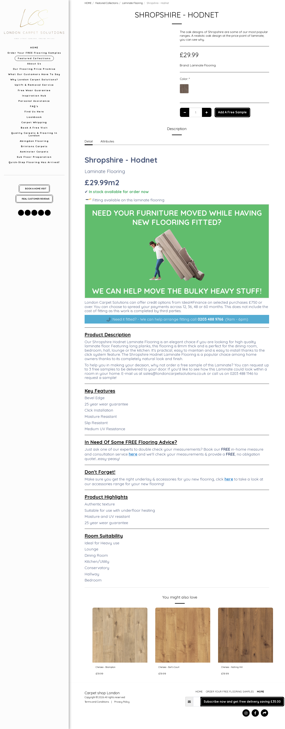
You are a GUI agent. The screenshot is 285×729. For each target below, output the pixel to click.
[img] (119, 635)
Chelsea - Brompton (110, 668)
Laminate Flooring (132, 3)
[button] (21, 213)
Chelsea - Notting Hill (235, 668)
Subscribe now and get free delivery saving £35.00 (242, 703)
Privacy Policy (122, 703)
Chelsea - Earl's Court (173, 668)
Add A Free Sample (232, 112)
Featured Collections (106, 3)
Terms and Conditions (97, 703)
